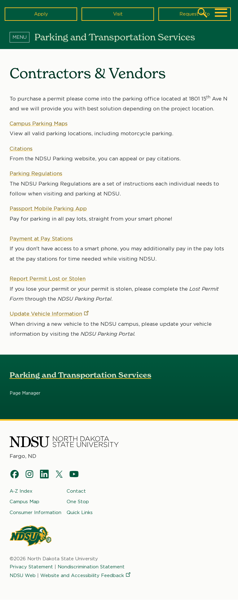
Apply (41, 14)
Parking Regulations (36, 174)
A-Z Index (21, 491)
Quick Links (80, 512)
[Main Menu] (221, 12)
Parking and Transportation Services (80, 375)
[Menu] (22, 37)
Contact (76, 491)
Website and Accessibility (85, 575)
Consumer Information (35, 512)
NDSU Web (23, 575)
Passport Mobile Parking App (48, 208)
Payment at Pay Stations (41, 238)
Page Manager (25, 393)
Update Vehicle (50, 314)
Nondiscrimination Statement (91, 567)
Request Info (194, 14)
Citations (21, 149)
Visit (118, 14)
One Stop (78, 501)
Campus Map (24, 501)
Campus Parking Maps (39, 123)
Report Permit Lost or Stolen (48, 278)
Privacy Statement (31, 567)
